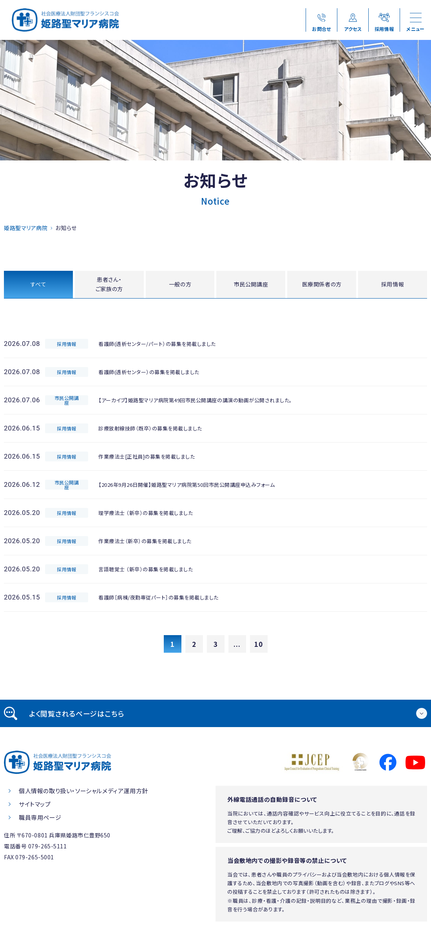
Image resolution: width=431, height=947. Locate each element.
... (237, 646)
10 (258, 646)
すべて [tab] (38, 285)
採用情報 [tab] (393, 285)
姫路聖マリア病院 (25, 228)
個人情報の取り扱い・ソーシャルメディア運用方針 (83, 793)
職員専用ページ (40, 819)
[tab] (215, 715)
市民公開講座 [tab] (251, 285)
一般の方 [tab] (180, 285)
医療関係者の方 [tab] (322, 285)
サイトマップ (35, 806)
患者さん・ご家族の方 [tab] (109, 285)
